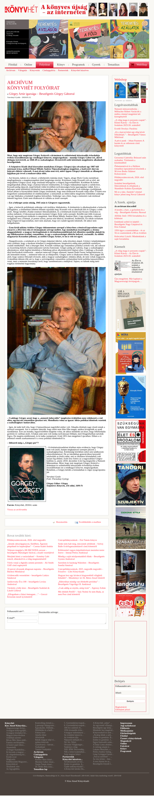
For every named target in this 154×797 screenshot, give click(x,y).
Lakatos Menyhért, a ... (102, 749)
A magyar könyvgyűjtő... (16, 730)
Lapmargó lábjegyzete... (45, 725)
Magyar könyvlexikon (15, 735)
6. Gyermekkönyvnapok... (75, 725)
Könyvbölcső (12, 764)
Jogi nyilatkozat (128, 725)
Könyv (123, 748)
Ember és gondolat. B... (103, 737)
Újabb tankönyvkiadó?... (74, 766)
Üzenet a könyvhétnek (131, 738)
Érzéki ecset (11, 757)
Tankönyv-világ (70, 747)
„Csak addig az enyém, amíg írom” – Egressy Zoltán (82, 588)
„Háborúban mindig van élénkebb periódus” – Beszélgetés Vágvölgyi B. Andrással (79, 582)
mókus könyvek (42, 742)
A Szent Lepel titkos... (15, 745)
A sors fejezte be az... (102, 761)
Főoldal (124, 736)
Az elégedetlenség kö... (16, 754)
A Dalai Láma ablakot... (103, 745)
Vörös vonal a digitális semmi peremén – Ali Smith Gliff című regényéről (30, 564)
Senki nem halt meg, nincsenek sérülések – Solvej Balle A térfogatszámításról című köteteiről (80, 545)
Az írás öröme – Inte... (102, 759)
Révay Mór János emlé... (16, 740)
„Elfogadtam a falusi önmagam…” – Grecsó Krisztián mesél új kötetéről (27, 595)
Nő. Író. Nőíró (70, 742)
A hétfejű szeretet (13, 738)
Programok (125, 751)
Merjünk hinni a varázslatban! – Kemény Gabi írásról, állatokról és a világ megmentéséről (28, 557)
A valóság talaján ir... (102, 747)
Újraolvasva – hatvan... (45, 745)
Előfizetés (125, 728)
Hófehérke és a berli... (44, 730)
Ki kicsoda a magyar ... (16, 752)
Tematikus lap (40, 769)
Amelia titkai (40, 735)
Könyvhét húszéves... (73, 759)
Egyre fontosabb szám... (103, 742)
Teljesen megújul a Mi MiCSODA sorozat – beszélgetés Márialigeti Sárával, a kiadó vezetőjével (30, 551)
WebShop (142, 64)
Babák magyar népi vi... (45, 740)
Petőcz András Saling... (102, 752)
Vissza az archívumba (17, 509)
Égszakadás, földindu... (45, 728)
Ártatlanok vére (12, 766)
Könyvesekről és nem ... (103, 732)
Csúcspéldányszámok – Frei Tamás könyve (77, 540)
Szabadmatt (40, 747)
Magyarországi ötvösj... (16, 728)
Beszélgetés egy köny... (103, 728)
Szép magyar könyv (72, 754)
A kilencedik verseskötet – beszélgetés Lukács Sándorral (28, 576)
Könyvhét (9, 723)
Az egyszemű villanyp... (103, 725)
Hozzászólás (61, 522)
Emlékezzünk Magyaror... (17, 762)
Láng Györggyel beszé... (103, 754)
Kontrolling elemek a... (45, 723)
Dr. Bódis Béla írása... (44, 767)
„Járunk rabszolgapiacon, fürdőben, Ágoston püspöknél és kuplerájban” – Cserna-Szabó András (30, 545)
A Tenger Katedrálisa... (16, 750)
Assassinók (11, 747)
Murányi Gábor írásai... (45, 762)
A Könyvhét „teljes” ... (102, 723)
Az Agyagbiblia (13, 769)
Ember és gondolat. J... (102, 740)
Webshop (120, 79)
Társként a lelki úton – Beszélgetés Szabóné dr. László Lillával (28, 589)
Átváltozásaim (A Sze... (74, 762)
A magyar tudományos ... (74, 732)
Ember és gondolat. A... (74, 764)
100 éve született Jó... (73, 728)
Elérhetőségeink (128, 733)
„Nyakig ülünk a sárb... (102, 735)
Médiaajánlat (126, 731)
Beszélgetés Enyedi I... (102, 764)
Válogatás (38, 757)
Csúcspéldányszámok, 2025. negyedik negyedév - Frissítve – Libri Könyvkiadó (80, 570)
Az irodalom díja (71, 737)
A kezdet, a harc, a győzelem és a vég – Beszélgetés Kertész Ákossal (130, 211)
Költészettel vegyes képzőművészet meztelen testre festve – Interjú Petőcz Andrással (81, 551)
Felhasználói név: (123, 686)
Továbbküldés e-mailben (90, 522)
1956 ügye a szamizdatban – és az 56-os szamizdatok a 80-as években (130, 231)
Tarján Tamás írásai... (44, 764)
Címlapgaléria (41, 754)
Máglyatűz (10, 759)
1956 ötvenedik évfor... (73, 730)
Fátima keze (40, 732)
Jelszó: (118, 693)
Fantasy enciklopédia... (16, 742)
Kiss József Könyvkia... (16, 725)
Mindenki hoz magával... (103, 730)
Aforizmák (39, 737)
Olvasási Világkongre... (74, 745)
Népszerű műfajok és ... (74, 740)
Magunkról (125, 741)
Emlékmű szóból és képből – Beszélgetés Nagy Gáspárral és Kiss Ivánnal (128, 224)
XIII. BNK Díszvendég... (74, 749)
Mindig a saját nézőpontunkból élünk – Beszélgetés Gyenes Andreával (81, 557)
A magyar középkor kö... (16, 733)
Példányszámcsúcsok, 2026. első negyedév (26, 540)
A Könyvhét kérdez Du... (74, 769)
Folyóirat (124, 746)
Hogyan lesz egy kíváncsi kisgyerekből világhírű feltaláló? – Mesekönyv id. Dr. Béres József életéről (81, 576)
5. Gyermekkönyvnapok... (75, 723)
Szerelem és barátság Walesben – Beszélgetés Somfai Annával (78, 564)
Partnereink (68, 757)
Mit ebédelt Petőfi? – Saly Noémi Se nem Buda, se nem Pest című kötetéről (81, 593)
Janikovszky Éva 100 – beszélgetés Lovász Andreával (26, 582)
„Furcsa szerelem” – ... (102, 757)
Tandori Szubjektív (43, 749)
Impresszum (126, 723)
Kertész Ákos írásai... (44, 759)
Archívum (38, 752)
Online (123, 743)
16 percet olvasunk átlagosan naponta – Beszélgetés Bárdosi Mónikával (30, 570)
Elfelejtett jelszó (122, 709)
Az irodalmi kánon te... (73, 735)
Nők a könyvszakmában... (75, 752)
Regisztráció (121, 707)
